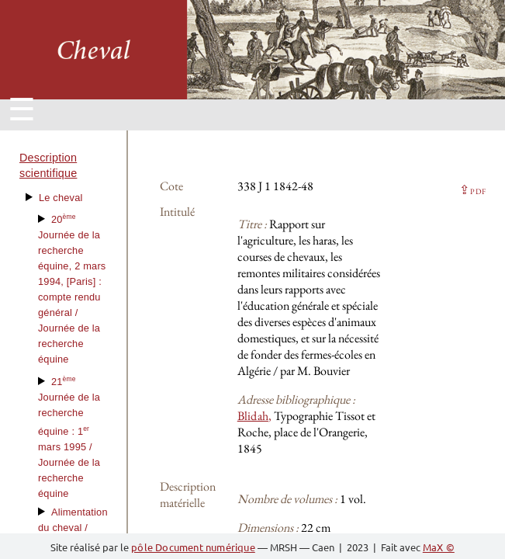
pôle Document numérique (193, 547)
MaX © (439, 547)
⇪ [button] (472, 190)
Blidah (252, 416)
